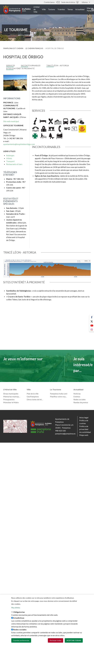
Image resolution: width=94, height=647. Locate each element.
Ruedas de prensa (80, 402)
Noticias (77, 393)
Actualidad (81, 9)
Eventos (76, 396)
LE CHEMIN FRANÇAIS (34, 48)
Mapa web (83, 435)
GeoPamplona (33, 396)
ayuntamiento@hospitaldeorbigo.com (19, 144)
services (10, 65)
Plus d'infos (15, 608)
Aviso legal (83, 417)
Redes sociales (79, 399)
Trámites (62, 9)
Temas (71, 9)
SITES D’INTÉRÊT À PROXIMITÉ (20, 68)
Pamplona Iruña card (58, 393)
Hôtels (9, 158)
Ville (45, 9)
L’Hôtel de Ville (38, 9)
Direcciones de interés (35, 399)
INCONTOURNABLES (30, 65)
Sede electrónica (70, 2)
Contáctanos (52, 2)
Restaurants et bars (14, 164)
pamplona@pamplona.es (65, 433)
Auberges (10, 155)
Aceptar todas (74, 640)
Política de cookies (83, 421)
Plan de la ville (32, 393)
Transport (10, 161)
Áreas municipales (10, 393)
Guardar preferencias (21, 640)
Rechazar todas (55, 640)
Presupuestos (9, 399)
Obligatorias (19, 612)
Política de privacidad (83, 427)
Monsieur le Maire (11, 402)
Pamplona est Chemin (13, 48)
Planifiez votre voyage (58, 396)
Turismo (52, 9)
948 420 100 (60, 430)
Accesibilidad (85, 432)
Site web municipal (11, 121)
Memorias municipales (12, 396)
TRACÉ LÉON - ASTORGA (57, 65)
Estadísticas (18, 618)
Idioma (86, 2)
